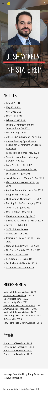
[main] (24, 64)
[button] (3, 3)
